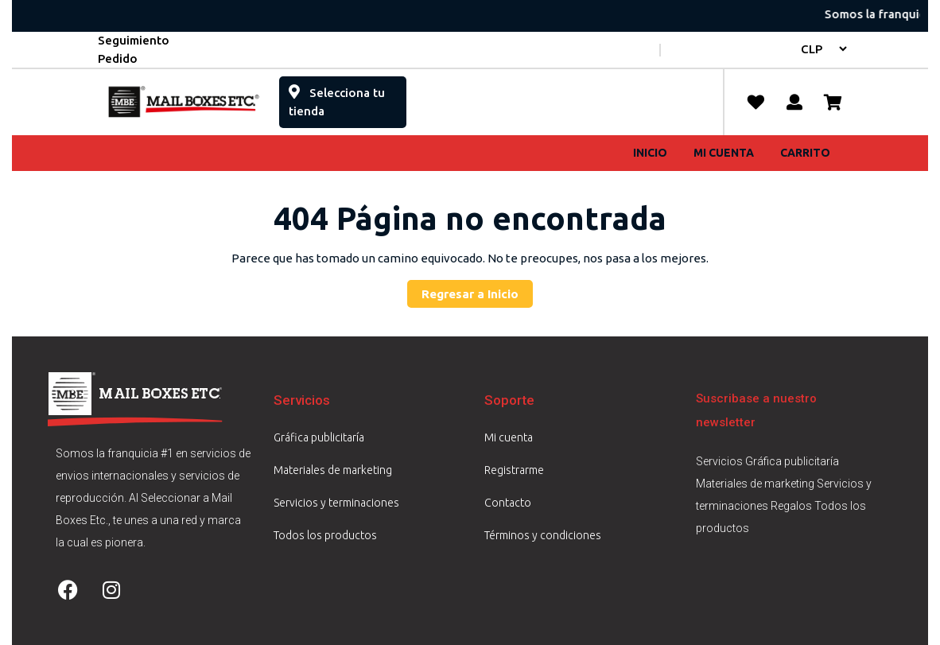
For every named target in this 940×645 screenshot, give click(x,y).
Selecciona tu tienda (337, 97)
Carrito (805, 152)
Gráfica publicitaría (319, 437)
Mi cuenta (723, 152)
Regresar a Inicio (477, 290)
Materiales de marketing (333, 470)
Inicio (650, 152)
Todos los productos (325, 535)
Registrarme (514, 470)
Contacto (507, 502)
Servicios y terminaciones (336, 502)
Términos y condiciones (542, 535)
